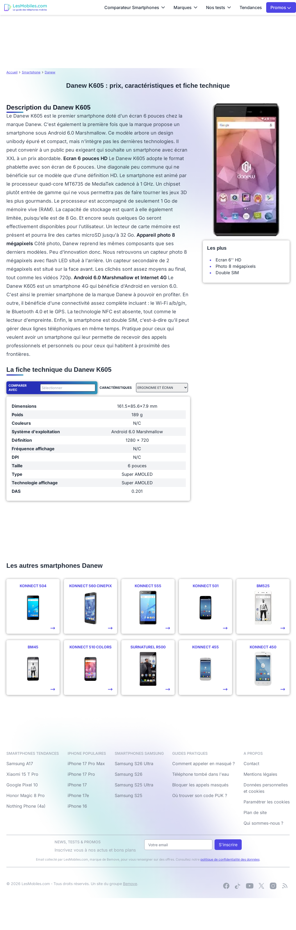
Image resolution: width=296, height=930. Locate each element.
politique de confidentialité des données (230, 859)
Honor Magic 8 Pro (25, 795)
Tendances (251, 7)
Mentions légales (260, 774)
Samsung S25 (128, 795)
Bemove (130, 883)
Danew (50, 72)
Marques (186, 7)
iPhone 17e (78, 795)
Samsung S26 (128, 774)
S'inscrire (228, 844)
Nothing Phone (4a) (26, 806)
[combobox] (67, 387)
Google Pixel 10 (22, 784)
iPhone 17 (77, 784)
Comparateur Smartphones (134, 7)
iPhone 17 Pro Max (86, 763)
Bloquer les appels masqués (200, 784)
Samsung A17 (19, 763)
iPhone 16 (77, 806)
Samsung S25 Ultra (134, 784)
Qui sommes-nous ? (263, 823)
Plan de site (255, 812)
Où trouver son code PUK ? (199, 795)
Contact (251, 763)
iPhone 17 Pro (81, 774)
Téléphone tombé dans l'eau (200, 774)
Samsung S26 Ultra (134, 763)
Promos (280, 7)
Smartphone (31, 72)
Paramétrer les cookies (267, 801)
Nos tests (218, 7)
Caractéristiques (116, 388)
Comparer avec (18, 387)
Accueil (12, 72)
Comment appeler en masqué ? (203, 763)
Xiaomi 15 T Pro (22, 774)
